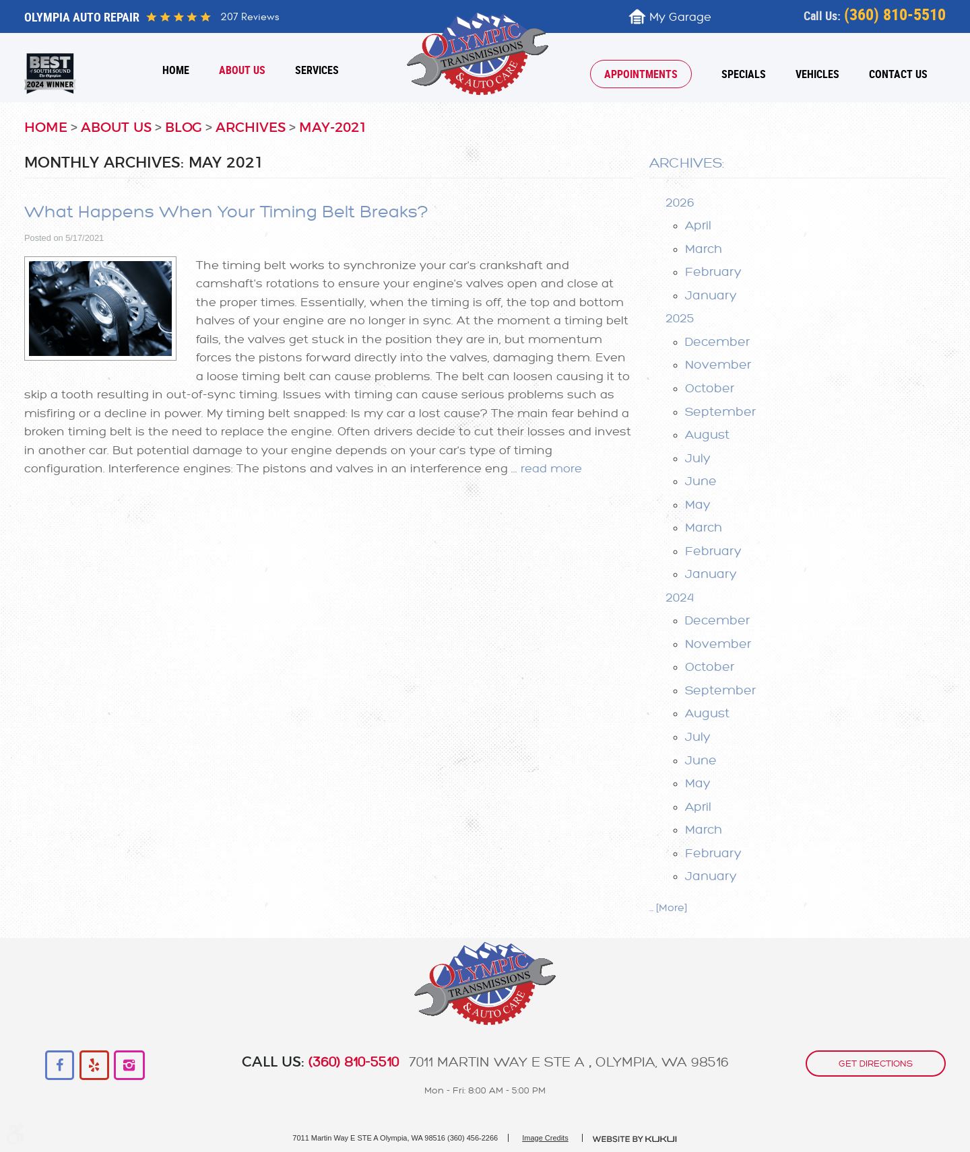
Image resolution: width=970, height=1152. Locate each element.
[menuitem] (175, 70)
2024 (680, 597)
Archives (251, 128)
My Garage (680, 17)
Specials (743, 74)
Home (175, 70)
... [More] (668, 908)
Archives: (686, 163)
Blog (183, 128)
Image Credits (545, 1138)
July (698, 458)
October (709, 388)
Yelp (94, 1065)
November (718, 364)
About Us (242, 70)
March (703, 249)
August (707, 434)
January (711, 295)
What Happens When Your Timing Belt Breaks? (226, 212)
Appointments (641, 74)
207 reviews (249, 17)
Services (317, 70)
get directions (876, 1063)
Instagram (129, 1065)
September (720, 412)
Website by (635, 1139)
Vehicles (817, 74)
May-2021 (333, 128)
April (698, 225)
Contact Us (898, 74)
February (713, 272)
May (698, 504)
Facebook (60, 1065)
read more (551, 468)
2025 (680, 318)
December (717, 342)
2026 (680, 202)
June (701, 481)
